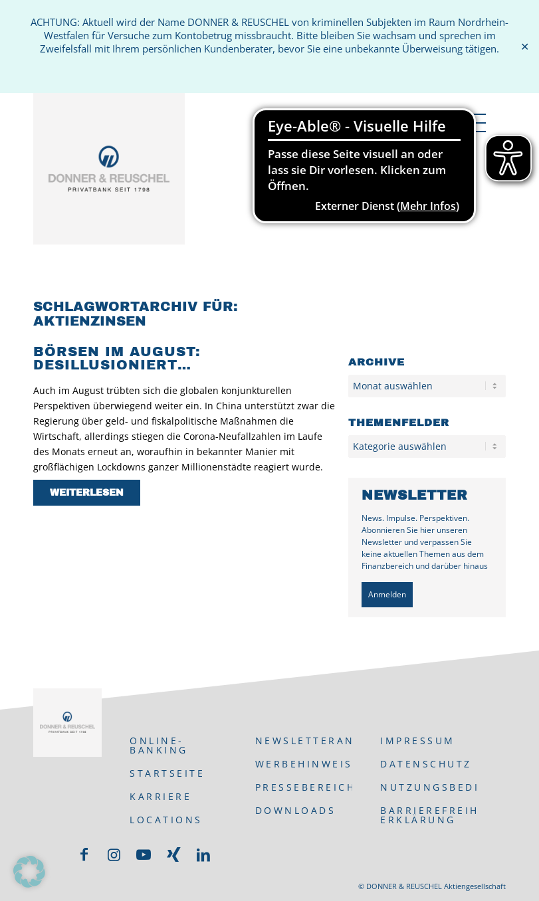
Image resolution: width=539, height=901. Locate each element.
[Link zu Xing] (173, 854)
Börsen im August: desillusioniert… (117, 358)
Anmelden (387, 594)
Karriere (160, 796)
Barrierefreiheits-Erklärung (428, 815)
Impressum (417, 740)
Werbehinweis (303, 763)
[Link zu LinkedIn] (203, 854)
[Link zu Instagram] (114, 854)
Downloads (295, 810)
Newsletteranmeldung (303, 740)
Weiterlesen (87, 493)
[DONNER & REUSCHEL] (109, 169)
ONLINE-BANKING (159, 745)
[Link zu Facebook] (84, 854)
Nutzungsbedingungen (428, 787)
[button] (29, 872)
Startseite (167, 773)
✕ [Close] (524, 46)
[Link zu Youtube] (144, 854)
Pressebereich (303, 787)
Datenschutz (426, 763)
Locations (166, 819)
